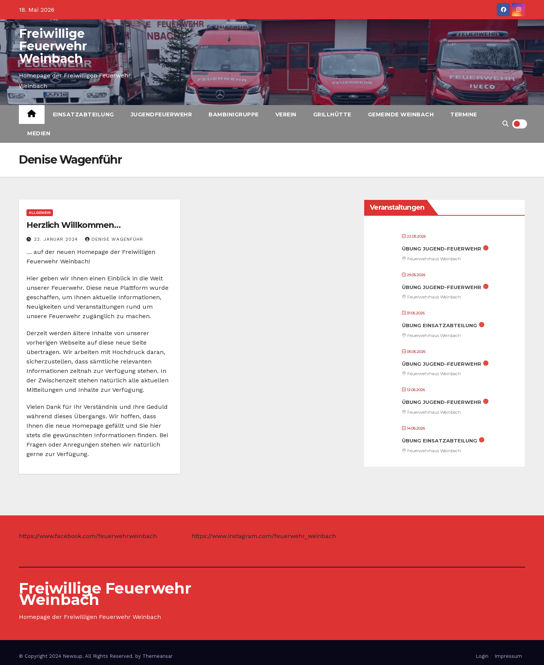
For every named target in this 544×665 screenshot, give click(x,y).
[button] (505, 123)
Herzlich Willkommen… (73, 225)
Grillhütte (332, 114)
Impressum (508, 656)
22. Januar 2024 (57, 239)
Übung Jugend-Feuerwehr (441, 249)
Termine (463, 114)
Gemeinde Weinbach (401, 114)
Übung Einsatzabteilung (439, 325)
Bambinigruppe (234, 114)
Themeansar (157, 656)
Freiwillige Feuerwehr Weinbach (53, 46)
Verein (286, 114)
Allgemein (40, 212)
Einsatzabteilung (83, 114)
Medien (38, 133)
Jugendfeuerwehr (161, 114)
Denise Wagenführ (114, 239)
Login (482, 656)
